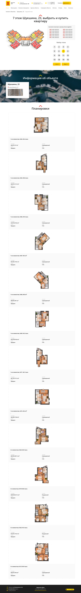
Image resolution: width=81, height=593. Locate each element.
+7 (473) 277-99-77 (12, 590)
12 (68, 55)
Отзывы (58, 7)
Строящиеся (44, 7)
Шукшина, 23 (20, 11)
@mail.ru (38, 3)
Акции (7, 7)
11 (63, 55)
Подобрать (67, 3)
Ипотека (53, 7)
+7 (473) (51, 2)
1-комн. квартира (54, 30)
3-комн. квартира (54, 29)
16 (68, 59)
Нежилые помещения (23, 7)
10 (59, 55)
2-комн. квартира (54, 34)
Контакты (69, 7)
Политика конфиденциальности (40, 590)
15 (63, 59)
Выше (65, 64)
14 (59, 59)
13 (54, 59)
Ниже (56, 64)
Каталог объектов (10, 11)
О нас (63, 7)
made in (71, 589)
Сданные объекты (34, 7)
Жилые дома (13, 7)
